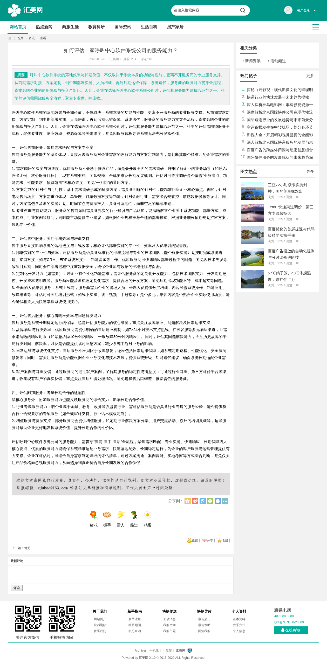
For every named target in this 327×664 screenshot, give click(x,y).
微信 (210, 501)
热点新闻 (44, 27)
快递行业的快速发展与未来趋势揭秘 (278, 97)
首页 (10, 38)
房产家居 (175, 27)
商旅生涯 (70, 27)
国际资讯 (122, 27)
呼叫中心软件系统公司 (101, 126)
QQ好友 (218, 501)
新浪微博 (195, 501)
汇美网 (33, 9)
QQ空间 (188, 501)
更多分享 (225, 501)
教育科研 (96, 27)
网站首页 (18, 27)
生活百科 (149, 27)
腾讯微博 (203, 501)
